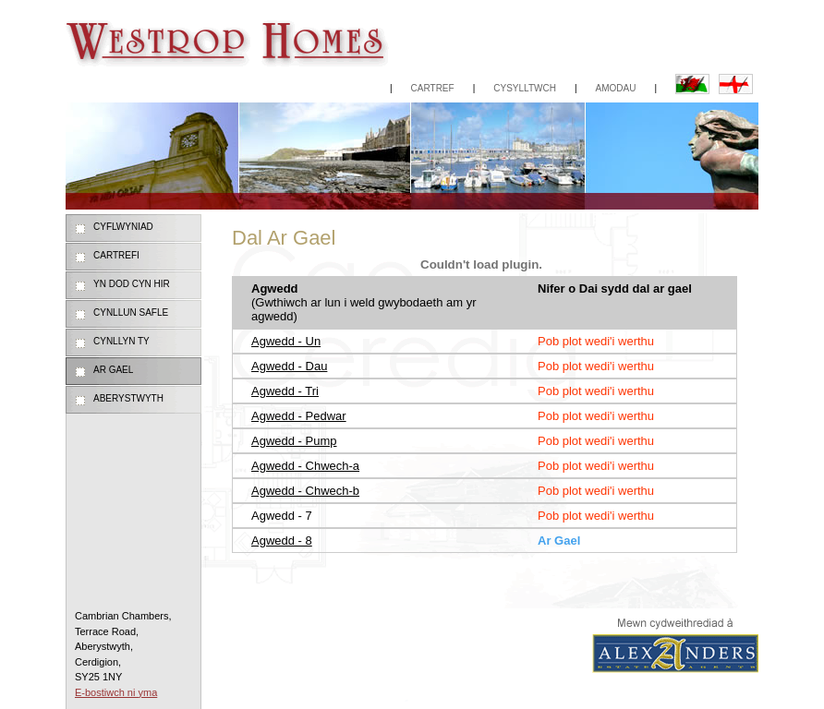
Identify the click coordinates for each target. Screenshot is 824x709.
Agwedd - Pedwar (298, 416)
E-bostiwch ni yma (116, 692)
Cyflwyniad (123, 227)
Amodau (615, 88)
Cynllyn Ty (121, 341)
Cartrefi (116, 255)
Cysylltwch (524, 88)
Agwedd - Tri (285, 391)
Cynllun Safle (130, 312)
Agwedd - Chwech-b (305, 491)
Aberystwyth (128, 398)
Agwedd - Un (286, 341)
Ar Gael (113, 370)
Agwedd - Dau (289, 366)
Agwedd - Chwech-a (305, 466)
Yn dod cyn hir (131, 284)
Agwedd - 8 (281, 540)
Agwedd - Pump (294, 441)
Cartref (432, 88)
